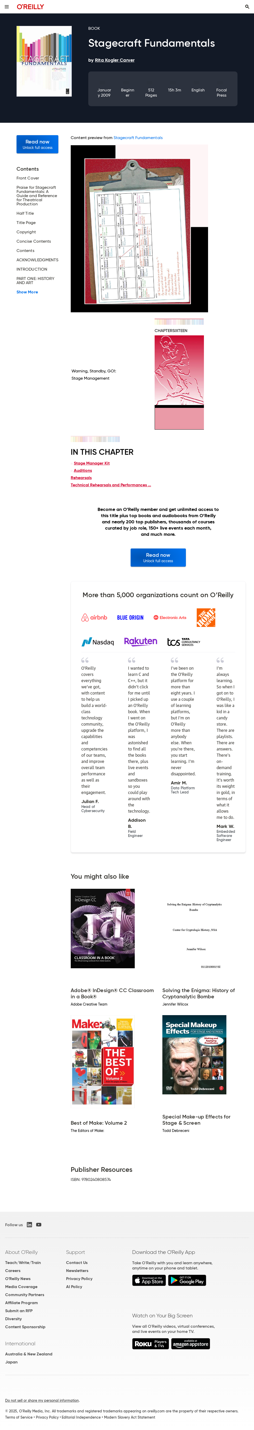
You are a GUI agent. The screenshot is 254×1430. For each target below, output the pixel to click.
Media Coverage (21, 1286)
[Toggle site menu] (7, 7)
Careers (12, 1270)
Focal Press (221, 93)
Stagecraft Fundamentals (138, 137)
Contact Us (77, 1262)
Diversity (13, 1318)
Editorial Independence (81, 1417)
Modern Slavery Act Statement (129, 1417)
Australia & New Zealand (28, 1354)
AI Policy (74, 1286)
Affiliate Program (21, 1302)
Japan (11, 1362)
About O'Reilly (21, 1252)
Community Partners (24, 1294)
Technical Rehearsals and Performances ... (111, 485)
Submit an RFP (19, 1310)
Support (75, 1252)
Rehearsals (81, 477)
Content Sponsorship (25, 1327)
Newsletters (77, 1270)
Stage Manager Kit (92, 463)
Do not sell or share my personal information (42, 1400)
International (20, 1343)
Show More (27, 292)
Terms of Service (19, 1417)
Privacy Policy (79, 1278)
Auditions (83, 470)
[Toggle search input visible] (247, 7)
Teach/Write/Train (23, 1262)
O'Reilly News (17, 1278)
